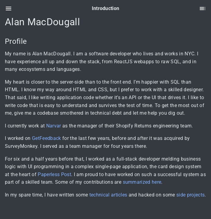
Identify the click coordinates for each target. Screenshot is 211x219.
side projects (190, 195)
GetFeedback (46, 138)
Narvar (53, 126)
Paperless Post (54, 174)
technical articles (108, 195)
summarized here (142, 182)
